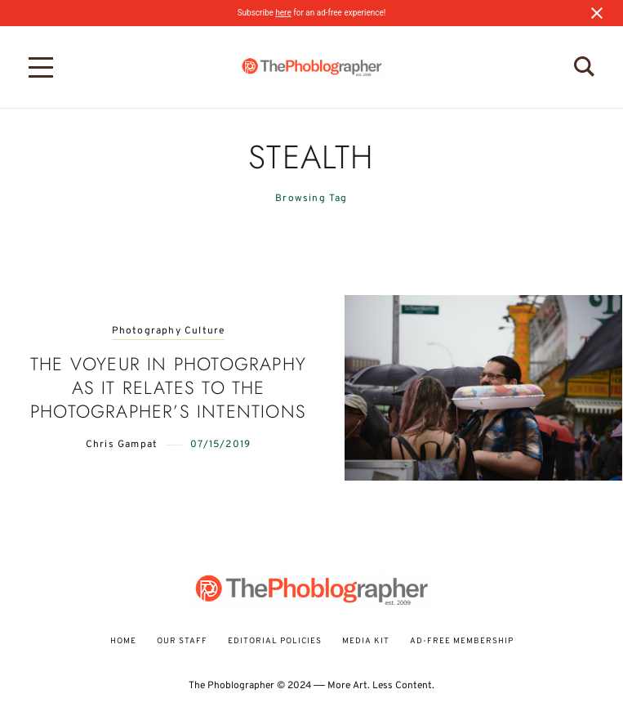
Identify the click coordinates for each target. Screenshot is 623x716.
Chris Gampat (122, 444)
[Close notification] (597, 13)
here (283, 12)
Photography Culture (168, 331)
